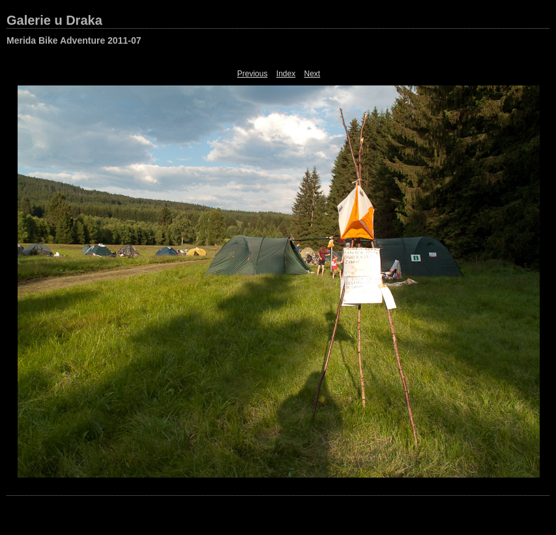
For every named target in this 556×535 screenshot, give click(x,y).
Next (312, 73)
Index (285, 73)
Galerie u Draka (54, 20)
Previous (252, 73)
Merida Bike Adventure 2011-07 (74, 40)
